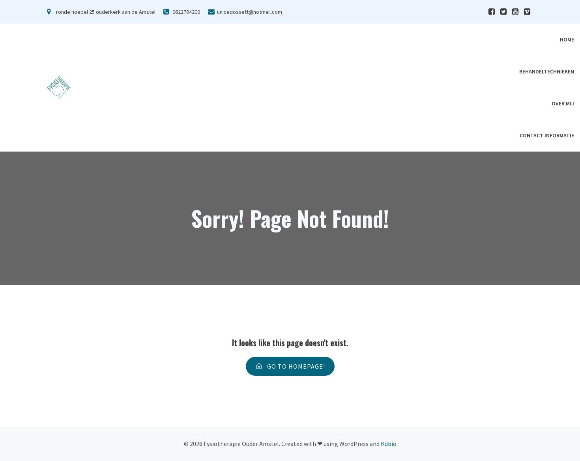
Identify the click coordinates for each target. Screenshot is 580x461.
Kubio (389, 444)
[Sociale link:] (492, 12)
